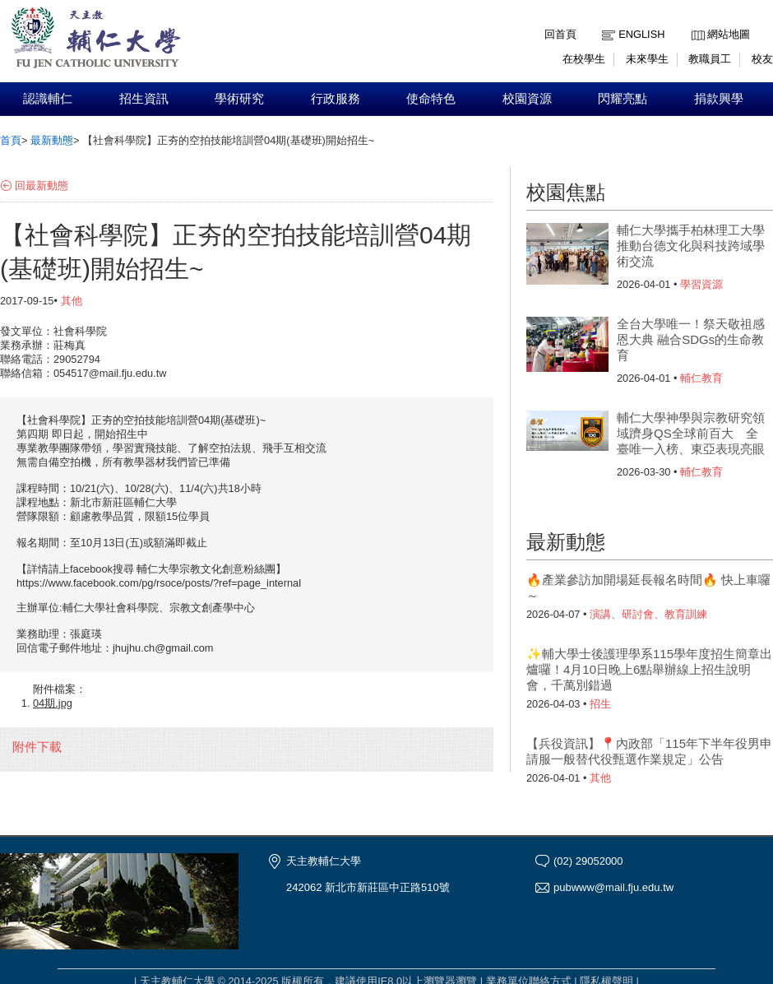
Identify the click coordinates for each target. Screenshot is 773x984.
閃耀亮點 (622, 98)
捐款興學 (718, 98)
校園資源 (527, 98)
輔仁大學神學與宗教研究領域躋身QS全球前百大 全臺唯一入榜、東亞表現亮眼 (691, 433)
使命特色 (431, 98)
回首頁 (560, 34)
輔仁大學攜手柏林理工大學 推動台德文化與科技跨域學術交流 (691, 245)
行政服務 (335, 98)
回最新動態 (41, 185)
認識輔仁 (47, 98)
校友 (762, 59)
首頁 (10, 140)
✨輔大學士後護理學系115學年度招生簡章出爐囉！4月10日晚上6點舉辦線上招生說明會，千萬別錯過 (649, 669)
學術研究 (239, 98)
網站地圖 (728, 34)
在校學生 (583, 59)
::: (695, 22)
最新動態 (51, 140)
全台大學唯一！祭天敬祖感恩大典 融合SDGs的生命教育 (691, 339)
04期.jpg (52, 703)
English (641, 34)
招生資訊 (144, 98)
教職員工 (709, 59)
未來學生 (647, 59)
